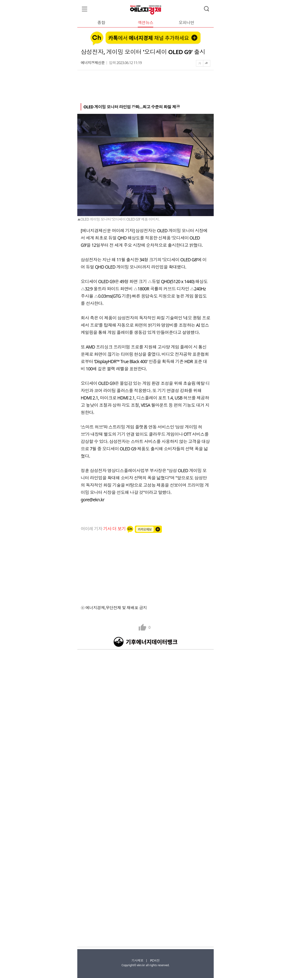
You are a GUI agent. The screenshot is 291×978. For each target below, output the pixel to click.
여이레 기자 (104, 529)
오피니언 (186, 22)
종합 (101, 22)
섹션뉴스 (145, 22)
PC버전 (154, 960)
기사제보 (137, 960)
